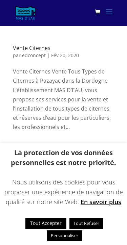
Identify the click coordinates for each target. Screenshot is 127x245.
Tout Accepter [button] (46, 223)
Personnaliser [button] (64, 235)
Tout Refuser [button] (86, 223)
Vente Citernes (31, 48)
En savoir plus (101, 202)
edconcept (34, 55)
